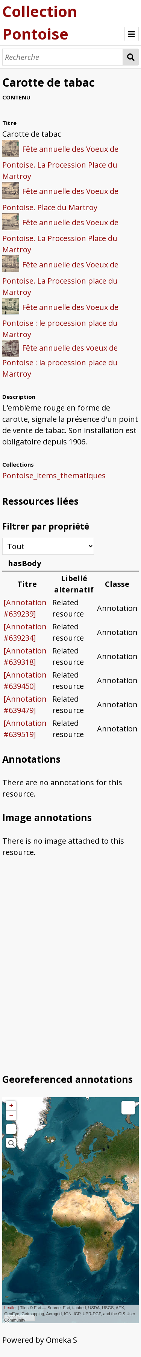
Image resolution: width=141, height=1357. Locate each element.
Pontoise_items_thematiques (54, 475)
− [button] (11, 1115)
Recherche (130, 57)
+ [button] (11, 1105)
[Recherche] (62, 57)
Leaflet (10, 1307)
